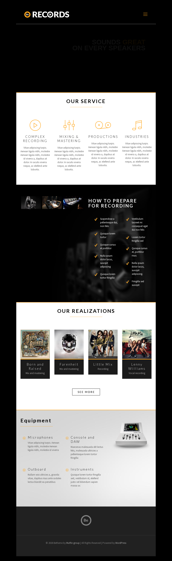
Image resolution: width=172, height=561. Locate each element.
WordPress (120, 543)
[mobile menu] (145, 14)
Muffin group (73, 543)
